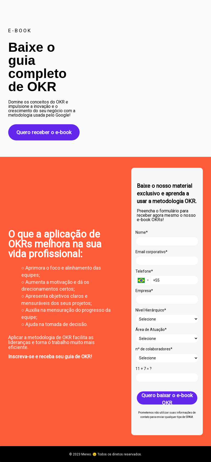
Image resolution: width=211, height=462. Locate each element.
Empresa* (144, 290)
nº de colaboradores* (153, 349)
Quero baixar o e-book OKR (167, 398)
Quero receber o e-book (43, 132)
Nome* (141, 232)
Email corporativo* (151, 252)
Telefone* (144, 271)
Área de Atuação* (151, 329)
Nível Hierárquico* (150, 310)
